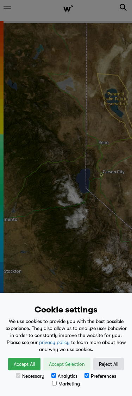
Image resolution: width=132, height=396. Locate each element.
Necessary (30, 376)
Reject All (108, 364)
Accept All (24, 364)
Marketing (66, 384)
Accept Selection (67, 364)
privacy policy (54, 342)
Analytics (64, 376)
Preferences (100, 376)
